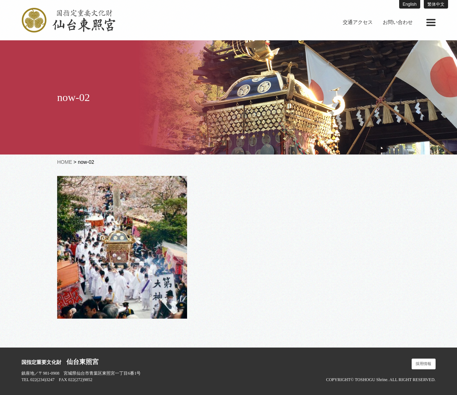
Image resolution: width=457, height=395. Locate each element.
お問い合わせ (398, 22)
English (410, 4)
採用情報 (423, 364)
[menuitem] (358, 22)
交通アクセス (358, 22)
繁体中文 (436, 4)
